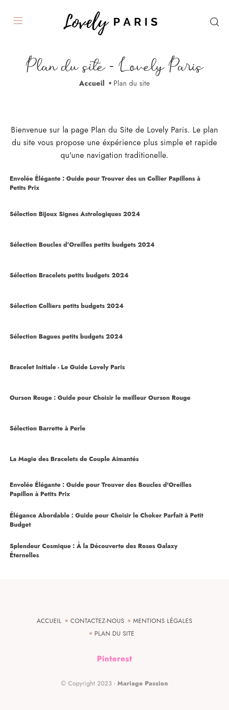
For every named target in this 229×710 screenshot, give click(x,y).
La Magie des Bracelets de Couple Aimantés (74, 459)
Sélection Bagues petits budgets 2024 (66, 336)
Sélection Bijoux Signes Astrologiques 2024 (75, 214)
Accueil (92, 83)
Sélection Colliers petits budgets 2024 (66, 305)
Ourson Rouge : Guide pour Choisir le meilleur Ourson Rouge (100, 397)
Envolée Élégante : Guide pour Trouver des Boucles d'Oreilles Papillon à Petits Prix (100, 489)
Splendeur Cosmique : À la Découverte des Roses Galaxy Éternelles (93, 551)
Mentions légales (162, 620)
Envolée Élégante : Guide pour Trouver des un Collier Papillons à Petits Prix (105, 183)
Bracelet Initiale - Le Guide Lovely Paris (67, 367)
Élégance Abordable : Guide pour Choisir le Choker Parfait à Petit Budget (106, 520)
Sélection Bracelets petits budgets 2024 (69, 275)
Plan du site (114, 633)
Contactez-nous (97, 620)
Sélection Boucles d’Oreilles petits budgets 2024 (82, 244)
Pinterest (114, 659)
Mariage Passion (142, 683)
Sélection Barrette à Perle (47, 428)
